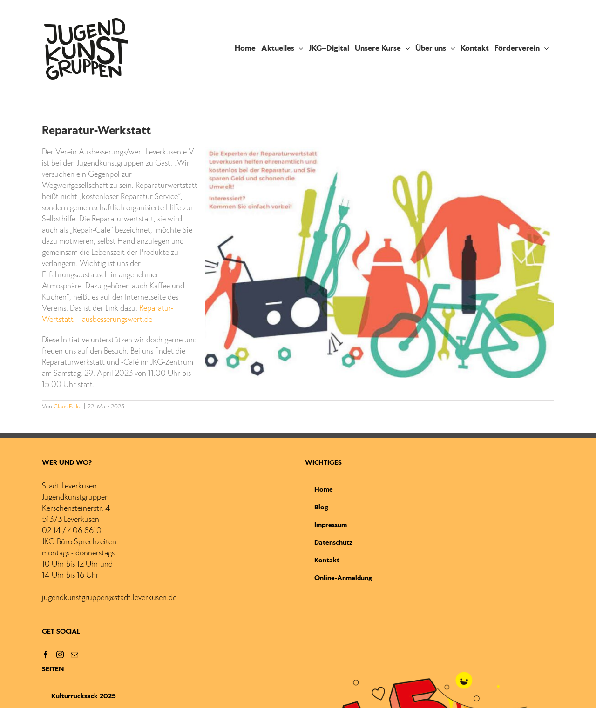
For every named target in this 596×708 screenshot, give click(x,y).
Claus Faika (67, 407)
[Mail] (74, 654)
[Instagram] (60, 654)
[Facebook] (45, 654)
